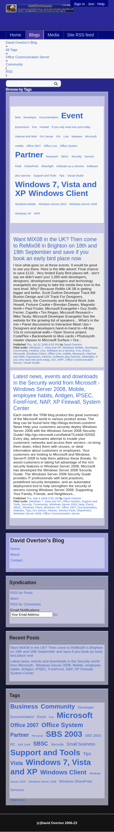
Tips (87, 753)
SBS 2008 (24, 744)
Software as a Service (70, 166)
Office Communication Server (28, 57)
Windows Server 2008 (42, 781)
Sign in (80, 4)
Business (24, 706)
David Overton (73, 344)
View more (17, 800)
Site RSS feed (80, 34)
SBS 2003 (64, 734)
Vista (16, 763)
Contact (16, 560)
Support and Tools (45, 752)
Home (15, 34)
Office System (62, 724)
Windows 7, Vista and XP (45, 347)
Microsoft (74, 715)
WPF (37, 213)
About (15, 554)
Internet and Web (26, 136)
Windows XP (23, 213)
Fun (51, 717)
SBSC (40, 744)
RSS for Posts (21, 593)
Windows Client (63, 772)
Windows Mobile (25, 204)
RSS (9, 71)
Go (55, 614)
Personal (37, 735)
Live (66, 136)
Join (91, 4)
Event (41, 717)
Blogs (34, 34)
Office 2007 (24, 725)
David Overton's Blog (21, 42)
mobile (19, 145)
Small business (81, 744)
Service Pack (67, 510)
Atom (14, 598)
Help (101, 4)
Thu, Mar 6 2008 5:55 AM (42, 498)
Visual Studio (75, 175)
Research (52, 156)
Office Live (50, 145)
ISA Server (47, 136)
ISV (58, 136)
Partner (19, 735)
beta (18, 117)
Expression (22, 127)
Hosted (44, 127)
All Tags (11, 50)
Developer (86, 707)
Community (14, 64)
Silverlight (47, 166)
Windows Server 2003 (52, 204)
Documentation (22, 717)
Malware (76, 136)
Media (53, 34)
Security (57, 744)
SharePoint (31, 166)
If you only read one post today (70, 127)
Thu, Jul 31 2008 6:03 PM (42, 344)
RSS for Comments (25, 604)
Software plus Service (66, 356)
